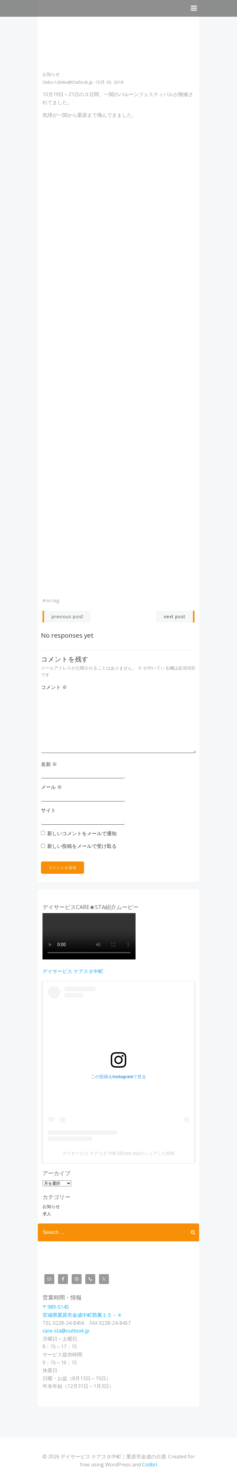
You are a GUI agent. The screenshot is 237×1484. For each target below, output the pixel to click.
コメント (54, 687)
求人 (46, 1214)
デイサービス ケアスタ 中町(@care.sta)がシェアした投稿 (118, 1153)
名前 (49, 764)
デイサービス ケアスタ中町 (72, 971)
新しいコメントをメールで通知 (82, 833)
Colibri (149, 1464)
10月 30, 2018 (109, 82)
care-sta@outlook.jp (65, 1330)
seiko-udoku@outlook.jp (67, 82)
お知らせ (51, 74)
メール (51, 787)
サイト (48, 810)
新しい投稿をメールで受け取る (82, 846)
